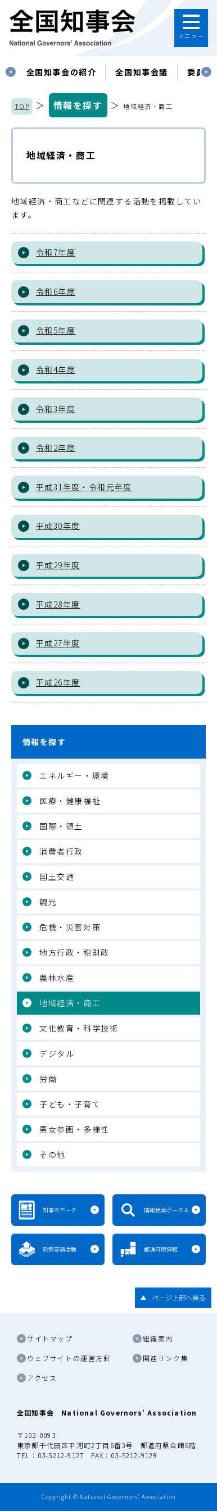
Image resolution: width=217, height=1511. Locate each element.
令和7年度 (55, 252)
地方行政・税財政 (74, 952)
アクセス (42, 1377)
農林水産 (56, 977)
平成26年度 (58, 682)
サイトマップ (50, 1338)
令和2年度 (55, 447)
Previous (11, 72)
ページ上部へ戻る (179, 1297)
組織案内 (158, 1338)
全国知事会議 (141, 71)
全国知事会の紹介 (61, 71)
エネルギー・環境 (74, 775)
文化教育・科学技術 (78, 1028)
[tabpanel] (61, 72)
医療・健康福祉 (70, 800)
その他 (52, 1154)
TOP (22, 106)
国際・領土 (61, 826)
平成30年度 (58, 525)
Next (206, 72)
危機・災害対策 (70, 927)
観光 (48, 901)
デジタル (56, 1053)
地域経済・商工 (70, 1002)
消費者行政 (61, 851)
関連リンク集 (166, 1358)
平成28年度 (58, 604)
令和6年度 (55, 291)
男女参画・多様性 (74, 1129)
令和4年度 (55, 369)
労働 (48, 1078)
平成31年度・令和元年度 (84, 486)
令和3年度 (55, 408)
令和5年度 (55, 330)
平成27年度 (58, 643)
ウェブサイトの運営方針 (69, 1358)
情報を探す (78, 105)
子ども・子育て (70, 1104)
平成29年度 (58, 564)
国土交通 (56, 876)
